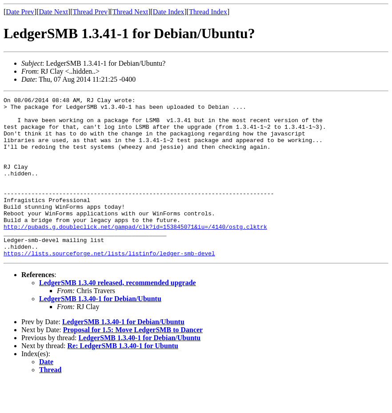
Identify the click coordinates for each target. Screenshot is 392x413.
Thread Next (130, 12)
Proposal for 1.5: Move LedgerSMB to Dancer (133, 361)
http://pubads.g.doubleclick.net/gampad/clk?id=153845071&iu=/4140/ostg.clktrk (135, 253)
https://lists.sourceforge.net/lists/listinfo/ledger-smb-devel (109, 285)
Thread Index (208, 12)
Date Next (53, 12)
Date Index (168, 12)
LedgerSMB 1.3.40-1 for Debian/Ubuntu (100, 330)
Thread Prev (90, 12)
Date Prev (20, 12)
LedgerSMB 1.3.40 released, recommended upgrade (117, 314)
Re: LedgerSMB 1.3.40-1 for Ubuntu (123, 377)
